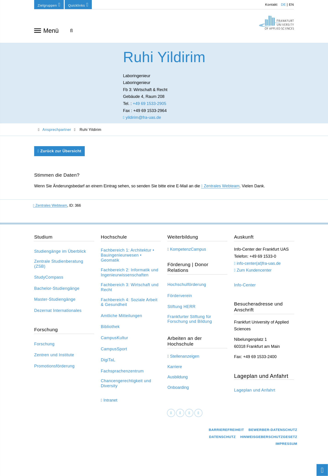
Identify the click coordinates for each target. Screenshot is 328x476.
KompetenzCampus (188, 251)
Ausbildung (177, 379)
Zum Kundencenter (254, 272)
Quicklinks (78, 5)
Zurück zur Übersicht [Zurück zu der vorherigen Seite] (59, 153)
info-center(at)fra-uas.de (259, 265)
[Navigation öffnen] (37, 30)
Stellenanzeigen (184, 358)
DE (283, 4)
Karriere (174, 368)
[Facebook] (171, 414)
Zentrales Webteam (222, 188)
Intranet (110, 402)
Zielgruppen (49, 5)
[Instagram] (189, 414)
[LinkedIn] (180, 414)
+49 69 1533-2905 (149, 105)
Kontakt (270, 4)
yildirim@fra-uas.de (142, 119)
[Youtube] (198, 414)
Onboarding (178, 389)
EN (291, 4)
